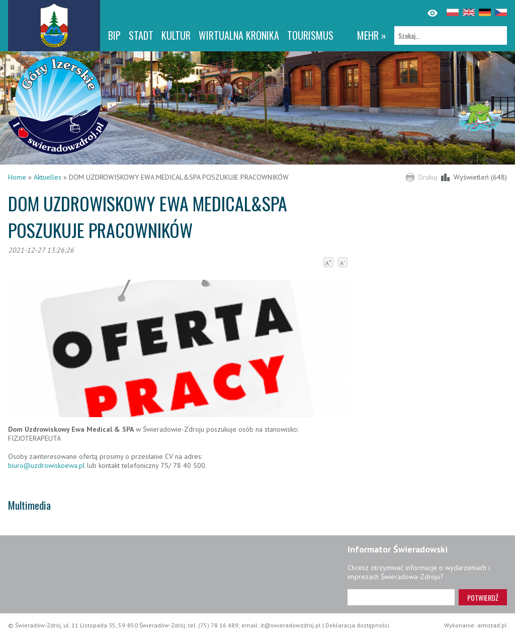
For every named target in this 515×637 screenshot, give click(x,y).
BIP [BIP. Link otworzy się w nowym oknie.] (114, 35)
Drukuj (427, 177)
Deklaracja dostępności (357, 625)
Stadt (141, 35)
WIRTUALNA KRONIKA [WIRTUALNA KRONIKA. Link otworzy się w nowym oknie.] (239, 35)
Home (17, 177)
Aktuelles (47, 177)
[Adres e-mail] (401, 597)
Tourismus (310, 35)
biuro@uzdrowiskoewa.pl (46, 465)
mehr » (371, 35)
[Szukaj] (450, 35)
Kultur (176, 35)
